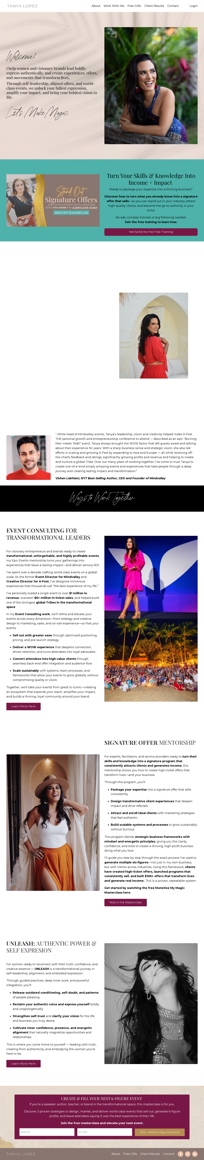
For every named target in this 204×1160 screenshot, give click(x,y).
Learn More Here (23, 706)
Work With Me (114, 6)
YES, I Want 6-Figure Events (160, 1132)
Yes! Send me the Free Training (151, 231)
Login (194, 6)
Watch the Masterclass (125, 902)
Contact (173, 6)
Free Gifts (134, 6)
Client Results (154, 6)
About (96, 6)
